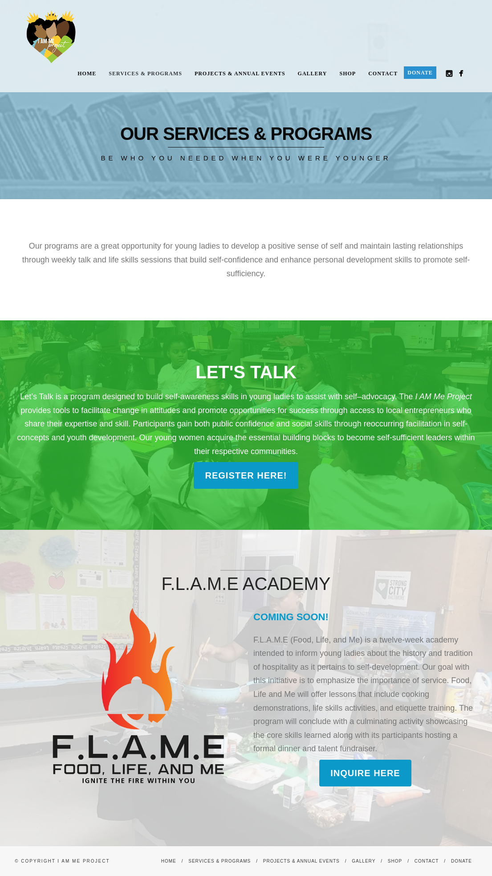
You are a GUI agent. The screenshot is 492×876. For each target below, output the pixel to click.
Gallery (312, 73)
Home (86, 73)
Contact (383, 73)
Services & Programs (145, 73)
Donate (419, 73)
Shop (348, 73)
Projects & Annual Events (240, 73)
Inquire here (365, 773)
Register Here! (246, 475)
